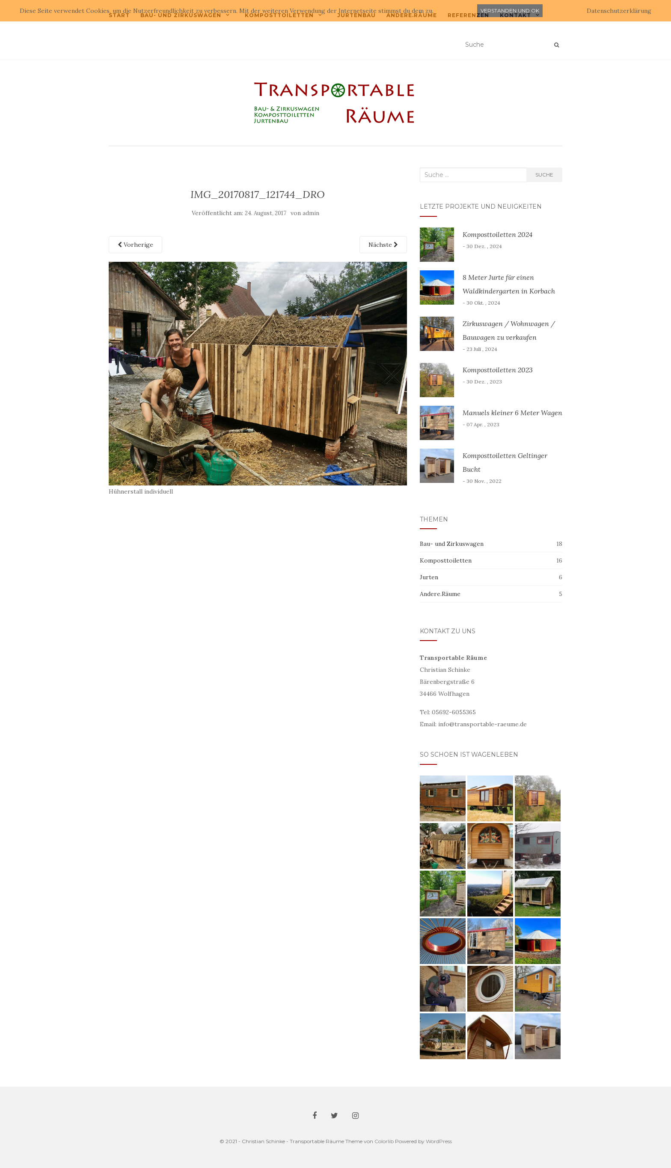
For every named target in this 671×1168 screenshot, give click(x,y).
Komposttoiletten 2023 (498, 369)
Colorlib (384, 1141)
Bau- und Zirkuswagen (452, 544)
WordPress (439, 1141)
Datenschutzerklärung (619, 11)
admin (311, 213)
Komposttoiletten (446, 560)
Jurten (429, 577)
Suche (544, 174)
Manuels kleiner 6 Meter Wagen (512, 412)
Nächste (383, 245)
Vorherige (135, 245)
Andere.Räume (440, 594)
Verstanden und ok (510, 10)
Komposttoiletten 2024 (497, 234)
